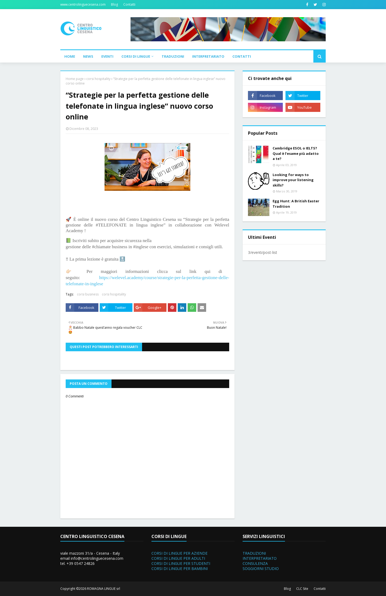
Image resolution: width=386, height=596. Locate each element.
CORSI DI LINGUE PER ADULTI (178, 558)
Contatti (129, 4)
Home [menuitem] (69, 56)
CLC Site (302, 588)
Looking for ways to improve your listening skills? (293, 180)
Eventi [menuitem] (107, 56)
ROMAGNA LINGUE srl (103, 588)
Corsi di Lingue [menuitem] (135, 56)
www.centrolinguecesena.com (83, 4)
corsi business (88, 294)
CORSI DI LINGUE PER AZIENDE (179, 553)
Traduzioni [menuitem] (173, 56)
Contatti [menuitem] (241, 56)
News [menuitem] (88, 56)
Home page (75, 78)
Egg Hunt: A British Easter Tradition (296, 204)
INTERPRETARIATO (260, 558)
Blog (114, 4)
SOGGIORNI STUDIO (261, 568)
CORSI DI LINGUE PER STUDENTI (180, 563)
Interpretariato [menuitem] (208, 56)
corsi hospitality (98, 78)
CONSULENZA (255, 563)
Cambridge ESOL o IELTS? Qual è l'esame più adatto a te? (296, 153)
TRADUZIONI (254, 553)
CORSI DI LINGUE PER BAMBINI (179, 568)
